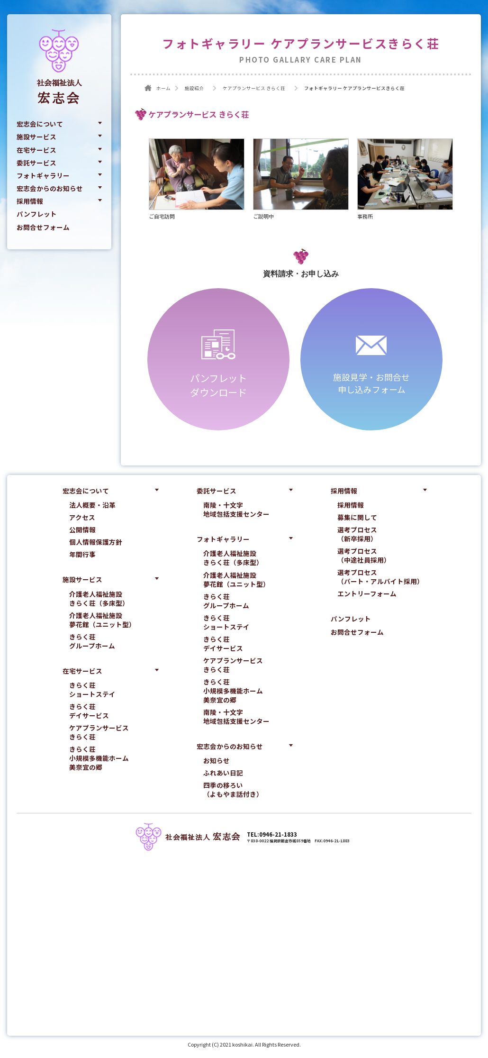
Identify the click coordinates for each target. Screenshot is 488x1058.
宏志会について (40, 124)
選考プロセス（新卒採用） (357, 535)
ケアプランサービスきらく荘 (99, 733)
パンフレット (37, 214)
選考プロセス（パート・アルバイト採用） (380, 577)
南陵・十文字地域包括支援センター (236, 510)
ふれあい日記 (223, 773)
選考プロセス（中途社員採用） (363, 556)
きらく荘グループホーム (92, 641)
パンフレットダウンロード (218, 385)
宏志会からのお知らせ (50, 188)
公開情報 (82, 530)
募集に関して (357, 517)
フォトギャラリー (43, 176)
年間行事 (82, 554)
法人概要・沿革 (92, 505)
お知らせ (216, 761)
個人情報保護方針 (95, 542)
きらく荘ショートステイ (92, 690)
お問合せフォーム (43, 227)
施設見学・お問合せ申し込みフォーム (371, 383)
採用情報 (30, 201)
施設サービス (36, 137)
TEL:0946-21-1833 (272, 835)
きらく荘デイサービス (89, 711)
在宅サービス (36, 150)
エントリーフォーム (367, 594)
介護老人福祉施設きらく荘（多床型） (99, 599)
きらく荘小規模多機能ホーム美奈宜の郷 (99, 758)
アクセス (82, 517)
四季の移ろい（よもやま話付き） (233, 790)
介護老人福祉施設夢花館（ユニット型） (102, 620)
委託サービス (36, 163)
